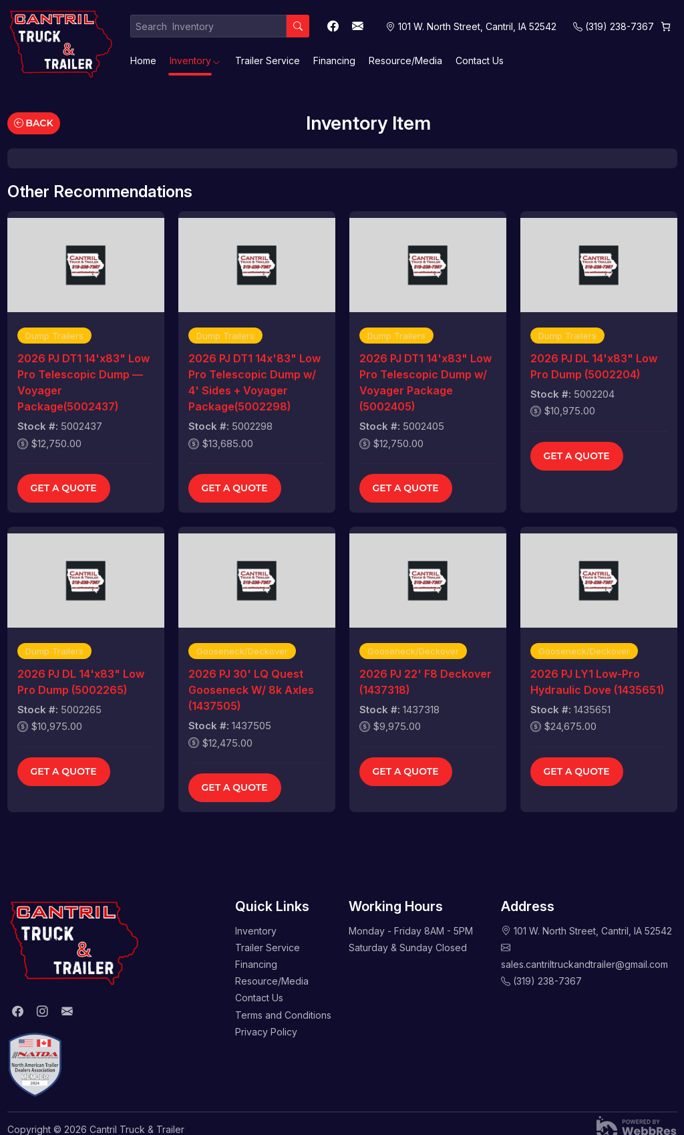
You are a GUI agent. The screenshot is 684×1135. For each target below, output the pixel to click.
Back (33, 123)
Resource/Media (405, 60)
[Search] (298, 26)
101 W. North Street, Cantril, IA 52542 (593, 930)
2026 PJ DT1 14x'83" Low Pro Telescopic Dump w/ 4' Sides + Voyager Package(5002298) (254, 382)
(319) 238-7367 (619, 26)
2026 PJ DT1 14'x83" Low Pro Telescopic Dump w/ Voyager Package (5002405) (425, 382)
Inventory (190, 60)
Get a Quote (64, 488)
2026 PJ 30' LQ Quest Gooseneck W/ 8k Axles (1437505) (251, 690)
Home (143, 60)
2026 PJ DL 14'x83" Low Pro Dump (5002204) (593, 366)
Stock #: (37, 426)
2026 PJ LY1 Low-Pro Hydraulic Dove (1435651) (597, 682)
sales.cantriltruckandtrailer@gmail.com (584, 964)
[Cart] (665, 26)
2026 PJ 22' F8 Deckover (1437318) (425, 682)
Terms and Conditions (283, 1015)
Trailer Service (267, 60)
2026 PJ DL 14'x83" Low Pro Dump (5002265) (80, 682)
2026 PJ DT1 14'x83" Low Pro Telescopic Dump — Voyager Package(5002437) (83, 382)
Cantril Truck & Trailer (137, 1129)
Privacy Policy (266, 1031)
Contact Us (480, 60)
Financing (334, 60)
